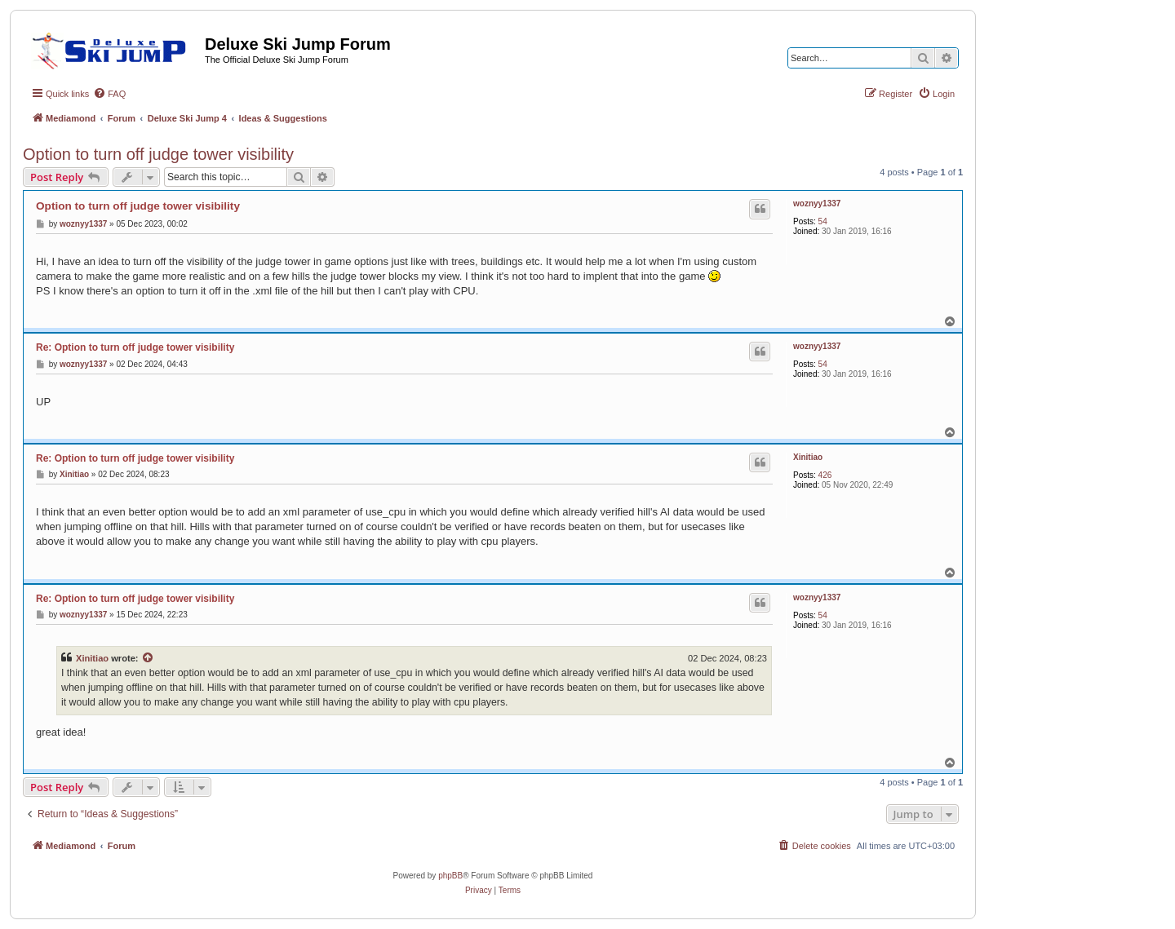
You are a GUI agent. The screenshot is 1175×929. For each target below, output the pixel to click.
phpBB (450, 875)
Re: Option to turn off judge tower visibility (135, 347)
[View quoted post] (148, 658)
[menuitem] (109, 94)
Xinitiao (807, 457)
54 (822, 221)
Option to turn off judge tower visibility (158, 154)
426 (825, 475)
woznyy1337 (816, 203)
